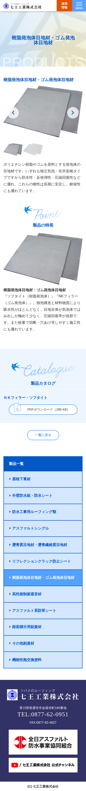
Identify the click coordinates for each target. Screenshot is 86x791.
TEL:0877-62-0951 (43, 714)
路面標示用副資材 (25, 627)
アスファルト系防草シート (32, 610)
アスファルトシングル (29, 528)
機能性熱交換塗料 (25, 660)
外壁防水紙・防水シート (31, 495)
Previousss (13, 112)
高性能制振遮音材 (25, 594)
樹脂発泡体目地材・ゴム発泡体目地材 (42, 578)
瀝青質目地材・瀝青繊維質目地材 (38, 545)
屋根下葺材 (20, 479)
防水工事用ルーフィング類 (32, 512)
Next (73, 112)
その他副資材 (21, 643)
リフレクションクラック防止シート (40, 561)
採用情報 (64, 5)
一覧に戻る (43, 435)
